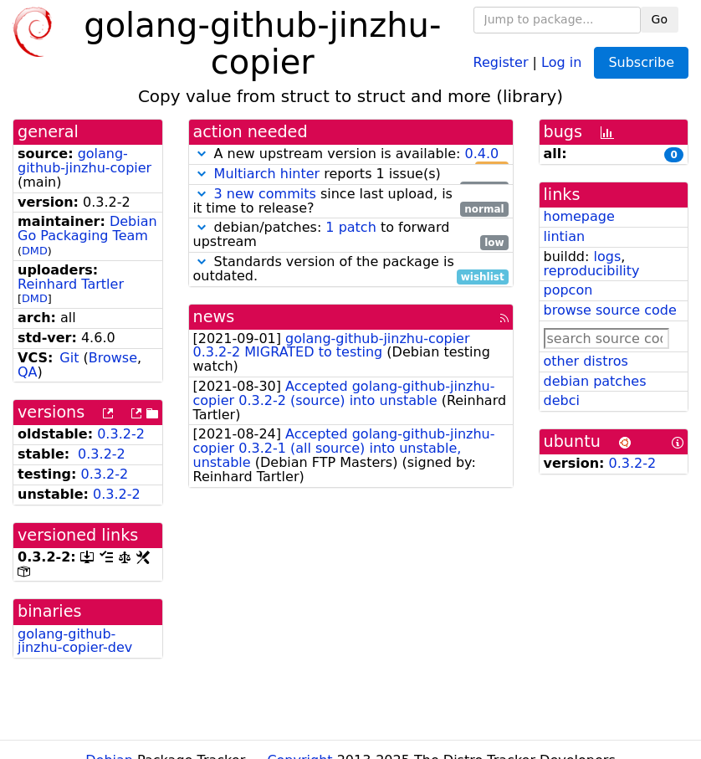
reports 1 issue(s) (351, 174)
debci (562, 400)
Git (69, 358)
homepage (579, 216)
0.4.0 (481, 154)
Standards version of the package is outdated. (351, 269)
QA (28, 372)
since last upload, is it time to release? (351, 201)
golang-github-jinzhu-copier (84, 161)
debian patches (595, 381)
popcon (568, 290)
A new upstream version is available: (351, 154)
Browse (113, 358)
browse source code (610, 310)
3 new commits (265, 194)
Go (660, 19)
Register (501, 61)
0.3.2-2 (121, 434)
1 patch (350, 227)
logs (607, 256)
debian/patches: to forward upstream (351, 235)
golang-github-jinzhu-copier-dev (75, 641)
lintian (565, 236)
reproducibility (592, 271)
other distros (586, 361)
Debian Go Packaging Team (87, 228)
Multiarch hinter (267, 174)
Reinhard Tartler (71, 284)
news (214, 316)
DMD (35, 250)
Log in (561, 61)
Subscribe (641, 62)
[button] (201, 154)
